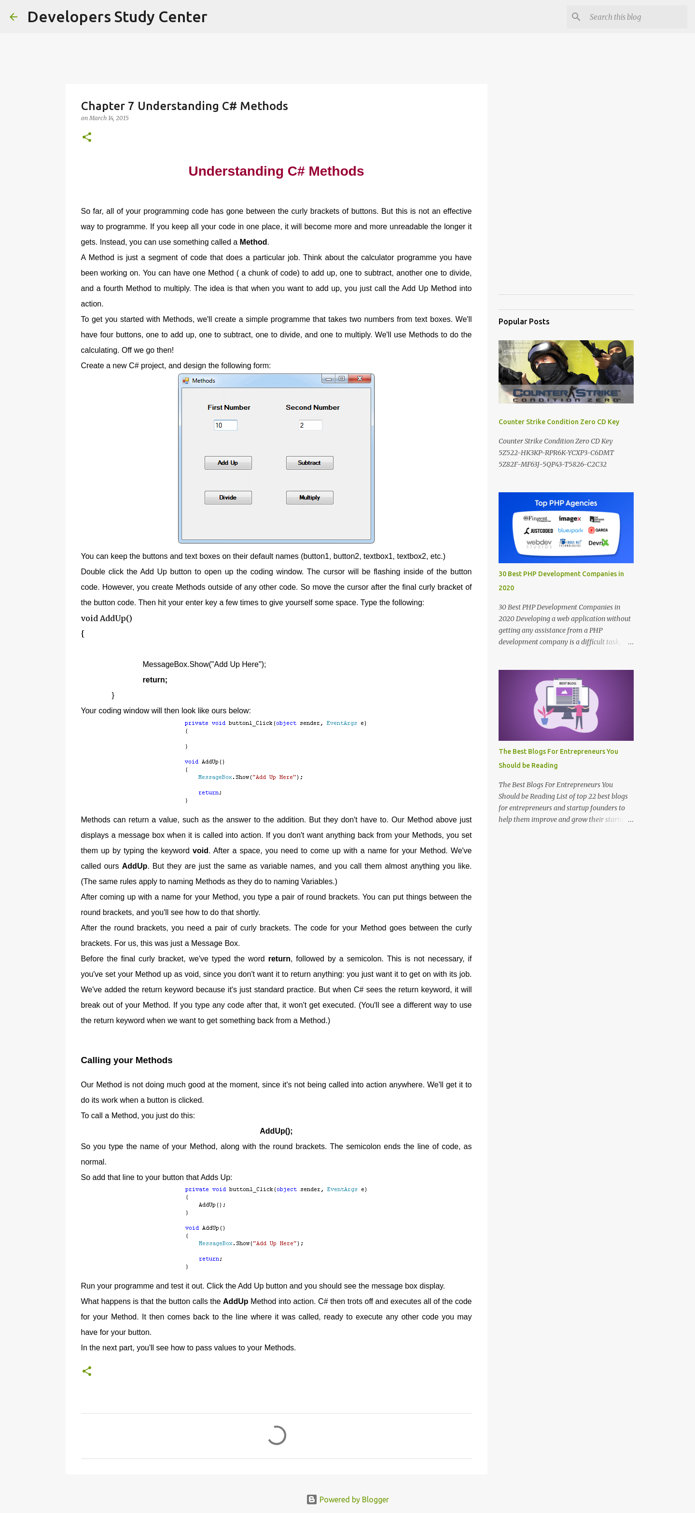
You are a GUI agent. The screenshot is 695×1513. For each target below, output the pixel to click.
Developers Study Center (117, 16)
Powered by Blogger (347, 1499)
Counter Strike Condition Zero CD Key (559, 422)
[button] (87, 137)
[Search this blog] (636, 16)
